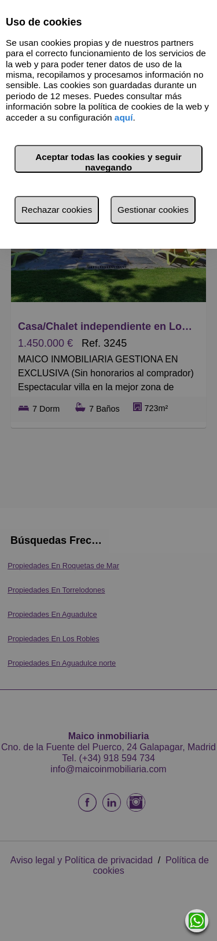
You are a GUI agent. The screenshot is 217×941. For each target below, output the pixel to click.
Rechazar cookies (56, 210)
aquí (124, 117)
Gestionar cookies (153, 210)
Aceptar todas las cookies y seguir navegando (108, 162)
